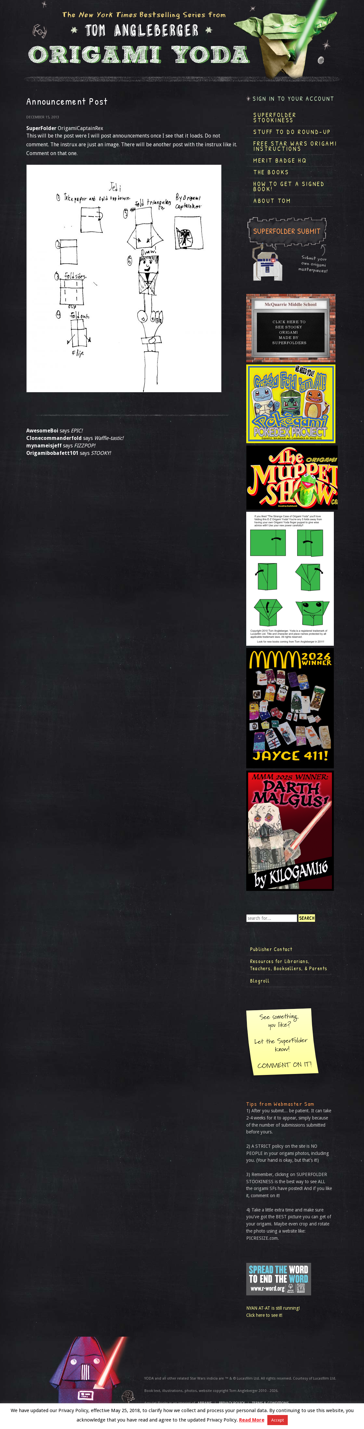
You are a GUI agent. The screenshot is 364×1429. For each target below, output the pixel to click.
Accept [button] (277, 1420)
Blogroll (260, 980)
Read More (251, 1420)
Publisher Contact (271, 949)
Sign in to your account (293, 99)
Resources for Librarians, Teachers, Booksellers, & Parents (288, 965)
